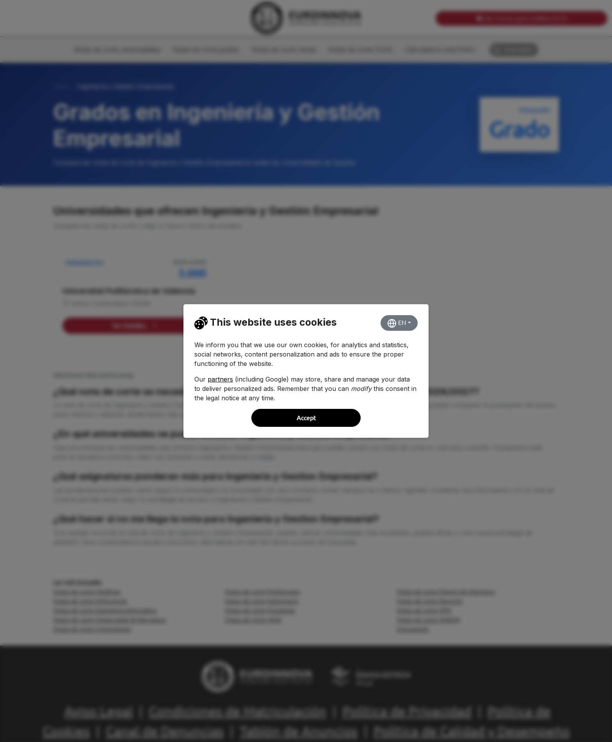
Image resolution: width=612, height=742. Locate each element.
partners (220, 379)
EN (396, 323)
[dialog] (306, 371)
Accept (306, 417)
